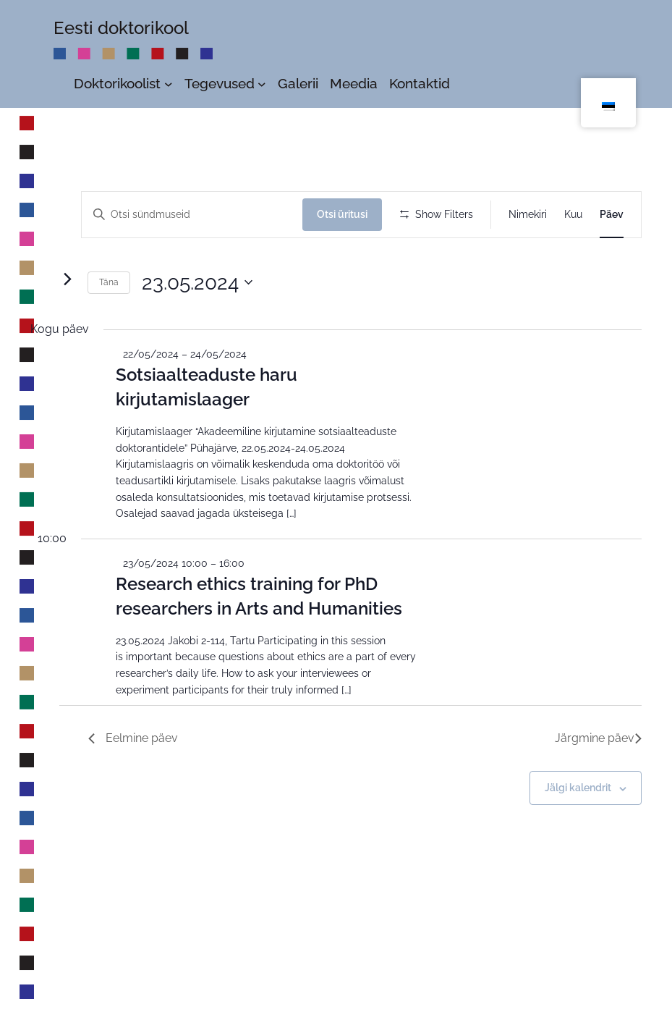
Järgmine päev (598, 792)
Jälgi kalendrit (578, 842)
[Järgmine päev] (67, 333)
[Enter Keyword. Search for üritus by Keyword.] (194, 214)
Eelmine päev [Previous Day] (133, 792)
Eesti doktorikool (121, 27)
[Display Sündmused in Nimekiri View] (528, 214)
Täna (109, 337)
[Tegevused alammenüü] (262, 83)
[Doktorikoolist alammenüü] (168, 83)
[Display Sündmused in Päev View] (612, 214)
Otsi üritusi (346, 214)
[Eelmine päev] (39, 333)
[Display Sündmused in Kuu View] (573, 214)
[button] (638, 268)
